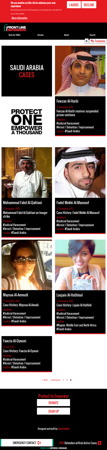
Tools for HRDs (14, 34)
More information (19, 18)
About (66, 34)
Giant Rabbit (63, 428)
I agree (74, 4)
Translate (100, 41)
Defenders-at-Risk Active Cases (78, 443)
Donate (41, 34)
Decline (89, 4)
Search (92, 34)
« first (45, 379)
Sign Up (53, 411)
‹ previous (55, 379)
